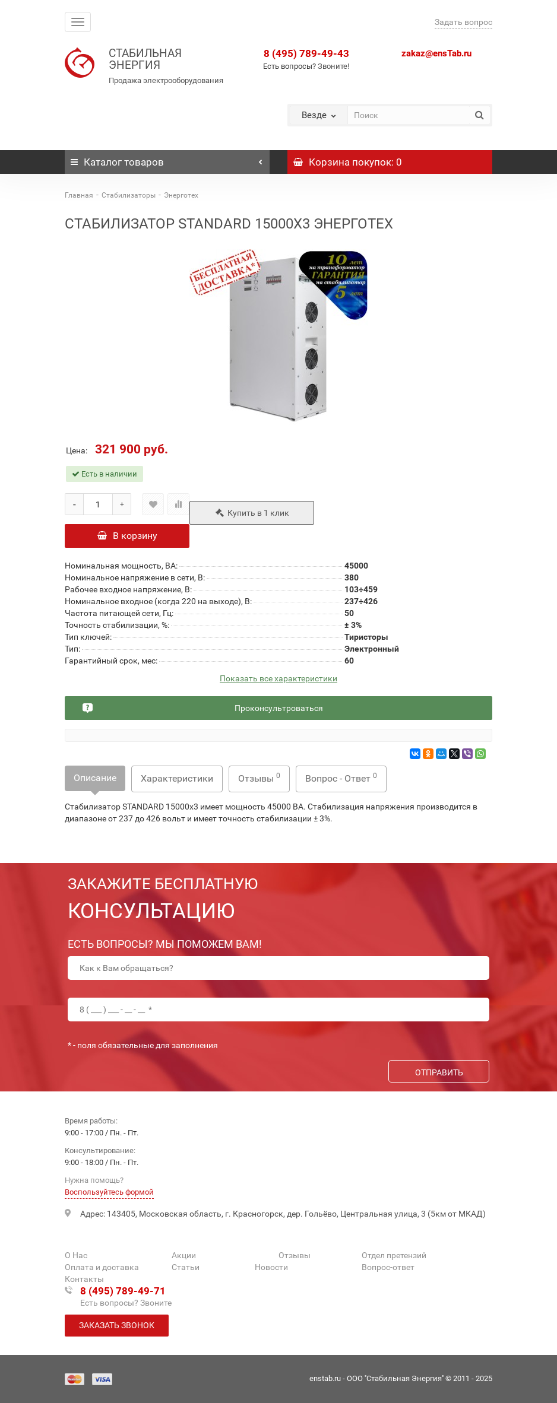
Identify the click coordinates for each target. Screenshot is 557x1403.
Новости (271, 1267)
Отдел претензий (394, 1255)
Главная (79, 195)
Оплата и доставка (102, 1267)
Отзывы (259, 778)
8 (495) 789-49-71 (123, 1291)
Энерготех (181, 195)
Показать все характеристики (278, 678)
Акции (184, 1255)
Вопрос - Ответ (341, 778)
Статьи (186, 1267)
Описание (95, 777)
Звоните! (333, 66)
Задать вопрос (463, 22)
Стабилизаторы (129, 195)
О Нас (76, 1255)
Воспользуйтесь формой (109, 1192)
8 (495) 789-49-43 (306, 53)
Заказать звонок (116, 1325)
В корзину (127, 535)
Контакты (84, 1279)
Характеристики (177, 778)
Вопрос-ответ (388, 1267)
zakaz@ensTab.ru (436, 53)
